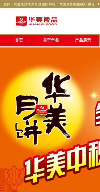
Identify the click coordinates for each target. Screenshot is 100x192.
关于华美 (51, 40)
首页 (19, 40)
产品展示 (83, 40)
